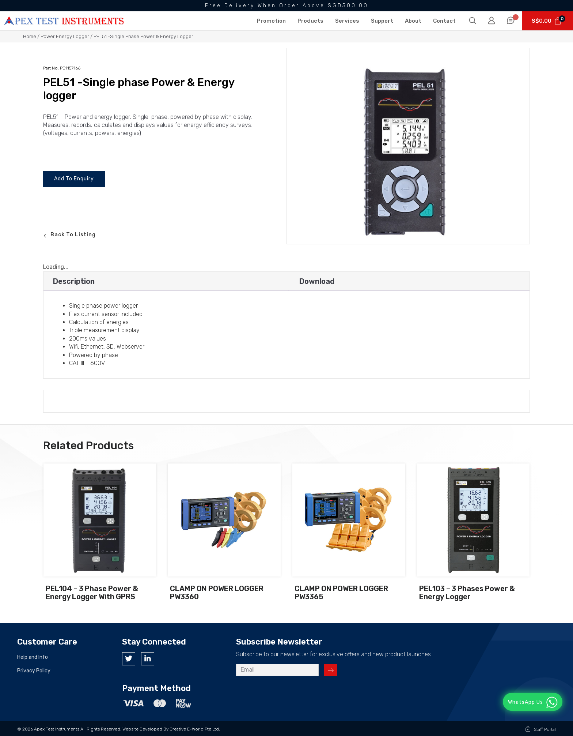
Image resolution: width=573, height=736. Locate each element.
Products (310, 21)
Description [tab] (74, 281)
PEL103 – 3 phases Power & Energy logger (467, 593)
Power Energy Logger (65, 36)
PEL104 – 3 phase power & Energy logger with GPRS (92, 593)
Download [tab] (316, 281)
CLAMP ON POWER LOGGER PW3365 (341, 593)
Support (382, 21)
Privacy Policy (33, 671)
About (413, 21)
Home (29, 36)
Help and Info (32, 657)
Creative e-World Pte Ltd (194, 729)
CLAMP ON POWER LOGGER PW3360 (216, 593)
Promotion (271, 21)
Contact (444, 21)
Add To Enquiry (74, 179)
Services (347, 21)
